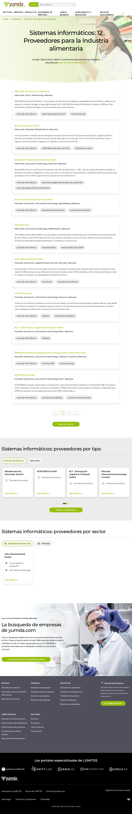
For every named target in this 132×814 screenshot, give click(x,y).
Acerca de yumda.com (55, 791)
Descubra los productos (70, 687)
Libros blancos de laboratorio (14, 723)
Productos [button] (31, 12)
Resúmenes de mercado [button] (45, 13)
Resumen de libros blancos (13, 738)
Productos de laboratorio (71, 691)
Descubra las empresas (41, 687)
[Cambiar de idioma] (123, 17)
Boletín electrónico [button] (106, 13)
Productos (35, 723)
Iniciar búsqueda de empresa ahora (26, 659)
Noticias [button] (7, 12)
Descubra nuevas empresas (42, 691)
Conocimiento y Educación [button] (83, 13)
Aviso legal (6, 799)
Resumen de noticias (11, 699)
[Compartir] (123, 13)
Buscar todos (66, 424)
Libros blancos (37, 727)
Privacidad (45, 799)
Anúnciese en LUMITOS (11, 791)
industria (81, 62)
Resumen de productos (70, 704)
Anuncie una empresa (40, 696)
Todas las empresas (66, 510)
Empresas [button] (18, 12)
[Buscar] (74, 4)
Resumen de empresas (40, 700)
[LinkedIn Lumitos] (128, 799)
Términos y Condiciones (25, 799)
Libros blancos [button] (64, 13)
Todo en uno (36, 731)
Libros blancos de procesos (13, 727)
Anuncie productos (68, 700)
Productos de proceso (69, 696)
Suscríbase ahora (113, 703)
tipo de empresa (67, 62)
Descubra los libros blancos (13, 718)
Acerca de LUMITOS (34, 791)
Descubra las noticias (11, 687)
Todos (32, 4)
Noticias (34, 718)
